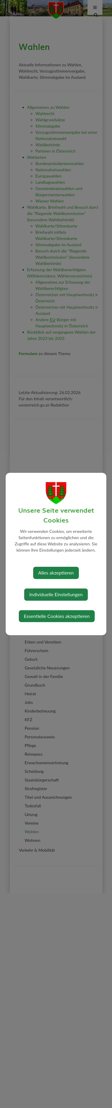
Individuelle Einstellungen (56, 594)
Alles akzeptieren (56, 572)
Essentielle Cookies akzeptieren (57, 616)
